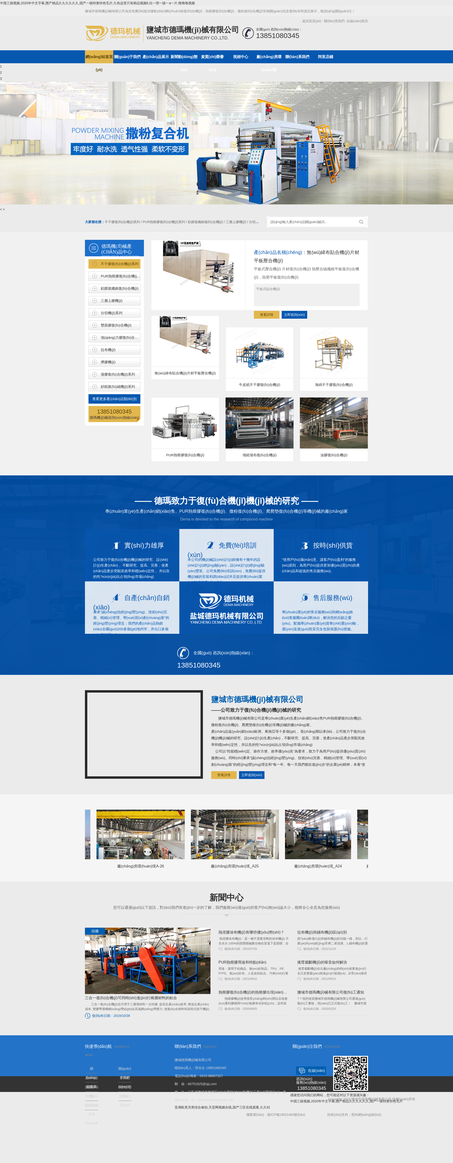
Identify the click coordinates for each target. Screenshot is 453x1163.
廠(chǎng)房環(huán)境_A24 (321, 839)
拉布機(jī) (108, 350)
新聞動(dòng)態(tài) (184, 59)
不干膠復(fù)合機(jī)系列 (119, 264)
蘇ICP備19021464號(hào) (286, 1114)
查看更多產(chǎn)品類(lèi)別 (114, 399)
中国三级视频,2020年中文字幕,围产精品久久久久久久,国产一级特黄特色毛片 (346, 1101)
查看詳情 (266, 315)
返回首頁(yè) (311, 21)
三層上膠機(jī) (112, 301)
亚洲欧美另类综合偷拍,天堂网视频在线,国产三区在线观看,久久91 (222, 1107)
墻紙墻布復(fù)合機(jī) (260, 427)
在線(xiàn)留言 (357, 21)
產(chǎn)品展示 (156, 57)
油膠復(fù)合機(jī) (334, 427)
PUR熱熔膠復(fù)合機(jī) (185, 427)
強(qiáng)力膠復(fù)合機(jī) (120, 337)
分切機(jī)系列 (112, 313)
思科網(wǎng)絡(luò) (366, 1114)
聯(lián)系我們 (334, 21)
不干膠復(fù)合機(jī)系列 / (124, 222)
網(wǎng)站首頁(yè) (99, 59)
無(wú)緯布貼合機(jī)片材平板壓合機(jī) (185, 345)
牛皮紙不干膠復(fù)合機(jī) (260, 357)
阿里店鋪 (325, 57)
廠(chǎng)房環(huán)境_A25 (237, 839)
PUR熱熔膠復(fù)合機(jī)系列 (120, 276)
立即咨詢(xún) (294, 315)
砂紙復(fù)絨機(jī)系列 (118, 387)
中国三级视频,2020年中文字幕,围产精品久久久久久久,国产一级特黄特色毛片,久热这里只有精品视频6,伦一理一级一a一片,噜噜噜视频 (97, 3)
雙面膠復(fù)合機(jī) (116, 325)
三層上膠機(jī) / (237, 222)
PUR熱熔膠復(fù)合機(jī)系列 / (165, 222)
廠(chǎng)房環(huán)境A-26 (143, 839)
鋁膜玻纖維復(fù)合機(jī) (119, 288)
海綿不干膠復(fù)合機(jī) (334, 357)
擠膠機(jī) (108, 362)
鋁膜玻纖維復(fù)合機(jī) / (207, 222)
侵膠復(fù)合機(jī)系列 (118, 374)
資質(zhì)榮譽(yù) (212, 59)
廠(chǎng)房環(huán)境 (268, 59)
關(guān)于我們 (127, 57)
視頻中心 (240, 57)
